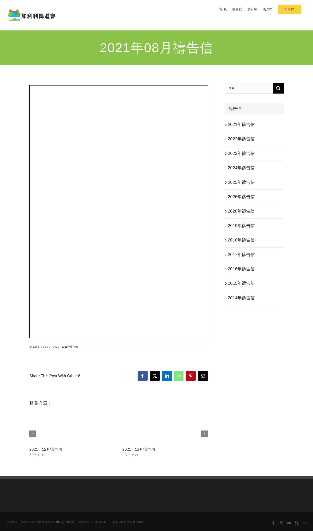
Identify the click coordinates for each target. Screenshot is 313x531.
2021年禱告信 (70, 346)
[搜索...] (249, 88)
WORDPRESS (135, 521)
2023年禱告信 (241, 153)
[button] (32, 433)
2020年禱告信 (241, 211)
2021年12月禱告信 (45, 449)
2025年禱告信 (241, 182)
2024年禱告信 (241, 167)
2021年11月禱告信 (138, 449)
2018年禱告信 (241, 240)
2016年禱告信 (241, 268)
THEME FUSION (65, 521)
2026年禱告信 (241, 196)
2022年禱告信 (241, 138)
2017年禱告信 (241, 254)
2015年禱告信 (241, 283)
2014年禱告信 (241, 297)
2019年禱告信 (241, 225)
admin (36, 346)
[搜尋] (278, 88)
